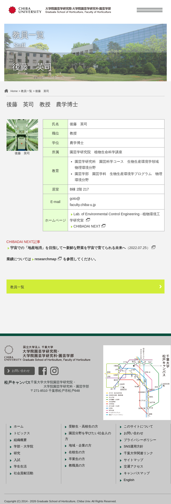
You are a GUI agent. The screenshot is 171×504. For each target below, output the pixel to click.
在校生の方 (77, 452)
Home (14, 91)
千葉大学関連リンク (138, 453)
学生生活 (20, 466)
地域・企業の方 (80, 445)
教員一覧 (26, 91)
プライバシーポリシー (140, 440)
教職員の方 (77, 465)
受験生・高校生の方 (83, 426)
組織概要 (20, 440)
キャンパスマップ (137, 473)
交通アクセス (133, 466)
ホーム (19, 426)
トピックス (22, 433)
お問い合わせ (21, 370)
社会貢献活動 (23, 473)
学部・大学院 (23, 446)
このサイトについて (138, 426)
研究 (17, 453)
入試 (17, 460)
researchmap (45, 259)
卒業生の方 (77, 459)
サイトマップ (133, 460)
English (129, 480)
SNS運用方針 (134, 446)
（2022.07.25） (80, 248)
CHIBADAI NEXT (87, 226)
